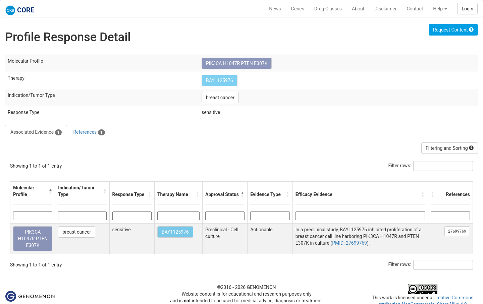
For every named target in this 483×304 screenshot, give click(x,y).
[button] (50, 191)
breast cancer (220, 97)
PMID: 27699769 (349, 243)
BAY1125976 (219, 80)
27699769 (457, 231)
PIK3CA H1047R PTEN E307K (237, 63)
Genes (297, 8)
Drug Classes (328, 8)
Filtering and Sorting (450, 148)
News (275, 8)
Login (467, 8)
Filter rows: (400, 165)
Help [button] (440, 8)
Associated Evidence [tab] (36, 132)
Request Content (453, 30)
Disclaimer (385, 8)
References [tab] (89, 132)
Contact (415, 8)
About (358, 8)
